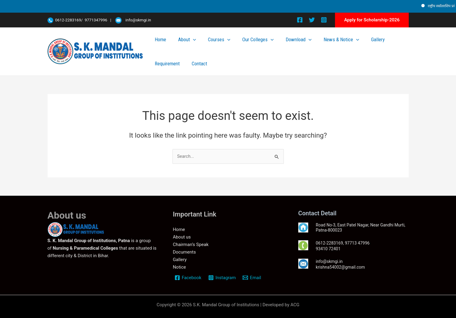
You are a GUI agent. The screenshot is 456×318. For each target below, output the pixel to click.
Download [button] (287, 45)
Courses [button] (223, 45)
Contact (399, 45)
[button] (371, 20)
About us (182, 236)
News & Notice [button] (322, 45)
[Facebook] (300, 20)
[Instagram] (324, 20)
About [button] (199, 45)
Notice (179, 266)
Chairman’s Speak (191, 244)
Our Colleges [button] (254, 45)
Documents (184, 251)
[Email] (253, 277)
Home (180, 45)
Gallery (351, 45)
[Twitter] (312, 20)
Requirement (374, 45)
